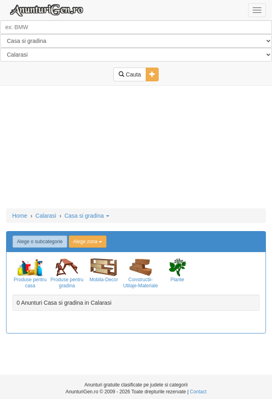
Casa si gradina (86, 215)
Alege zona (87, 241)
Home (19, 215)
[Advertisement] (136, 147)
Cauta (130, 74)
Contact (198, 392)
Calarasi (46, 215)
